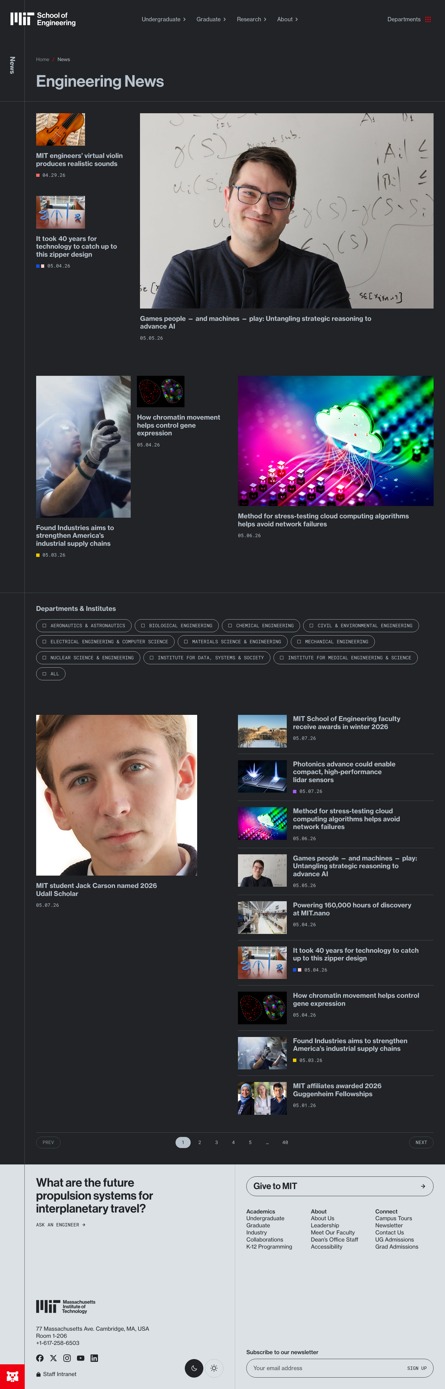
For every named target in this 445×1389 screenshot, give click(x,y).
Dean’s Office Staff (334, 1240)
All (55, 674)
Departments (409, 19)
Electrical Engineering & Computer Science (109, 642)
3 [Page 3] (216, 1142)
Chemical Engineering (265, 626)
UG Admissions (394, 1240)
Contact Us (389, 1232)
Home (42, 59)
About (288, 19)
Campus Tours (393, 1218)
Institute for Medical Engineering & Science (349, 658)
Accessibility (326, 1247)
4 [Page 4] (233, 1142)
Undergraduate (164, 19)
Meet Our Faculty (333, 1232)
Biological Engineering (180, 626)
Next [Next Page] (421, 1142)
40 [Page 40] (285, 1142)
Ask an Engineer (60, 1225)
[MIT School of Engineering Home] (43, 19)
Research (252, 19)
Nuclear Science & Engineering (92, 658)
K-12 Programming (269, 1247)
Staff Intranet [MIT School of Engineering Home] (56, 1374)
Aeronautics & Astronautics (88, 626)
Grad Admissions (396, 1247)
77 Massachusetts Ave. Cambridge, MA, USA (93, 1329)
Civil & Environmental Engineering (365, 626)
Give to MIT (339, 1186)
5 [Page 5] (250, 1142)
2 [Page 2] (199, 1142)
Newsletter (389, 1225)
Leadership (325, 1225)
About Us (322, 1218)
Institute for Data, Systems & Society (211, 658)
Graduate (212, 19)
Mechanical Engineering (336, 642)
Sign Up (417, 1368)
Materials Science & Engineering (236, 642)
